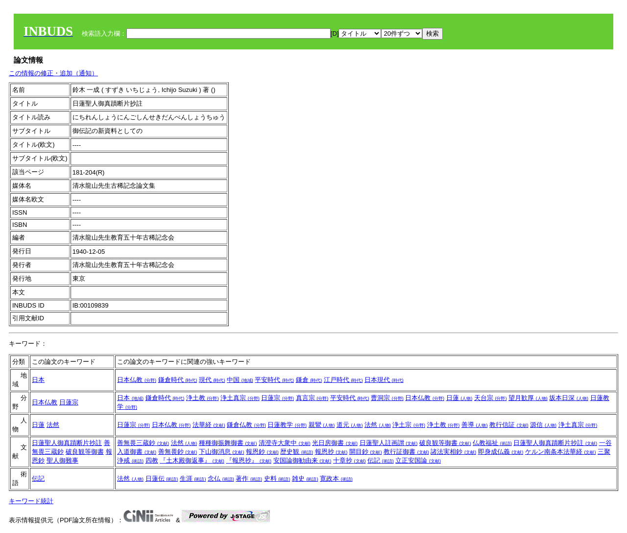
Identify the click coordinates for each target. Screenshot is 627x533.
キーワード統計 (31, 501)
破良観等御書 (85, 451)
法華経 (209, 424)
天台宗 (490, 397)
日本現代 (384, 379)
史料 (277, 478)
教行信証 (509, 424)
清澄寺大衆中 (285, 442)
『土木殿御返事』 (192, 460)
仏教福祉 (492, 442)
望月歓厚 (528, 397)
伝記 (380, 460)
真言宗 (312, 397)
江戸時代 (343, 379)
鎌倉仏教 (246, 424)
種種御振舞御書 (228, 442)
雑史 (305, 478)
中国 (240, 379)
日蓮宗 (68, 402)
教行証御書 (406, 451)
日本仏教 (136, 379)
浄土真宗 (240, 397)
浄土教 (202, 397)
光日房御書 (335, 442)
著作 (249, 478)
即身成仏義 (501, 451)
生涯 (193, 478)
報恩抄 (331, 451)
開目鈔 (365, 451)
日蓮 (459, 397)
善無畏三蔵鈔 (143, 442)
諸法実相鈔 (453, 451)
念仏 (221, 478)
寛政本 (336, 478)
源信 (543, 424)
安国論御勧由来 (302, 460)
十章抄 (349, 460)
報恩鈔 (262, 451)
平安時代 (274, 379)
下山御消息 (221, 451)
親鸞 (322, 424)
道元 (350, 424)
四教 (151, 460)
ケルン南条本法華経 (560, 451)
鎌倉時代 (177, 379)
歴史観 (296, 451)
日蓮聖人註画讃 (389, 442)
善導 (474, 424)
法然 (53, 424)
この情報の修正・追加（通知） (53, 73)
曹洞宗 (387, 397)
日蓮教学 (287, 424)
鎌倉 (309, 379)
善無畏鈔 (177, 451)
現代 (212, 379)
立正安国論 (418, 460)
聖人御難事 (62, 460)
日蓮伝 (161, 478)
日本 (38, 379)
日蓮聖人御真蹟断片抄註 (67, 442)
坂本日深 (568, 397)
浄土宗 (408, 424)
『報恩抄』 (248, 460)
